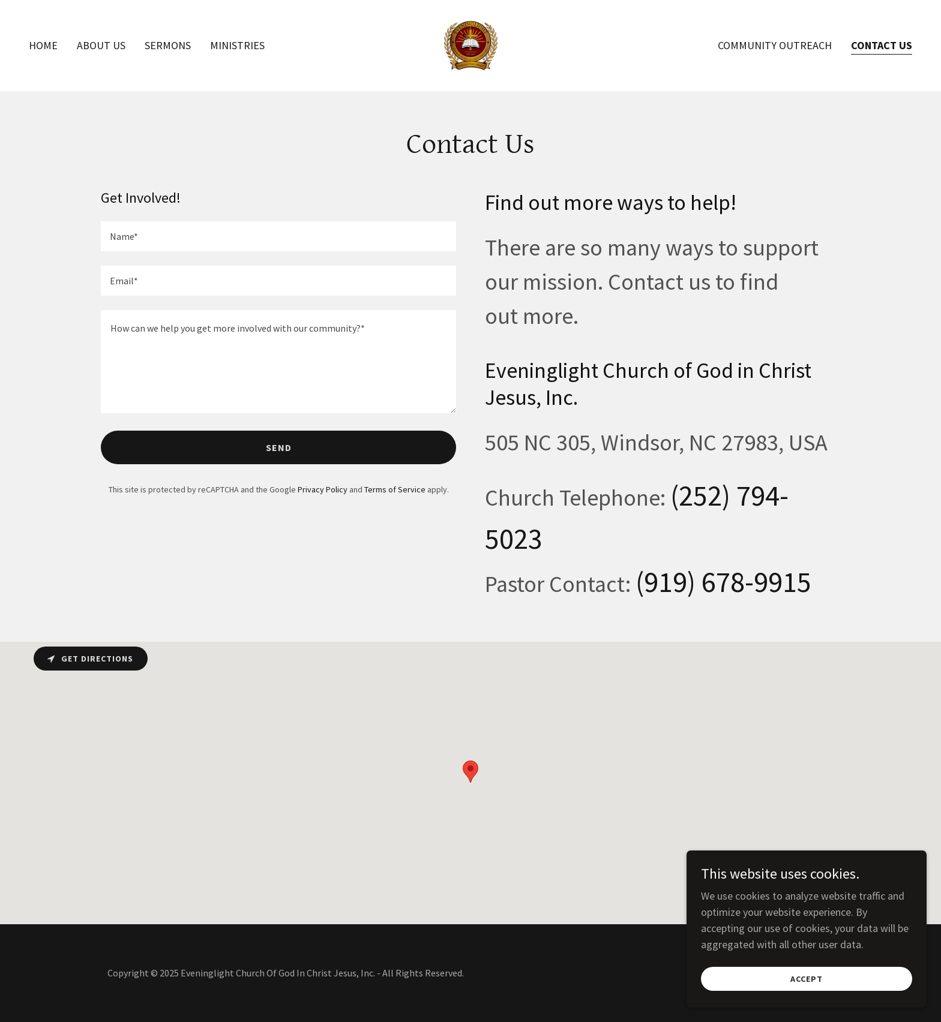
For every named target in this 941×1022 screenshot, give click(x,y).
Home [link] (43, 45)
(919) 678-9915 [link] (723, 582)
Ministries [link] (237, 45)
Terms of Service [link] (394, 489)
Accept (806, 978)
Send (279, 447)
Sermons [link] (168, 45)
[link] (470, 44)
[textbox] (278, 236)
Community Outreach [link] (775, 45)
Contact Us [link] (881, 45)
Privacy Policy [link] (322, 489)
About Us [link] (101, 45)
